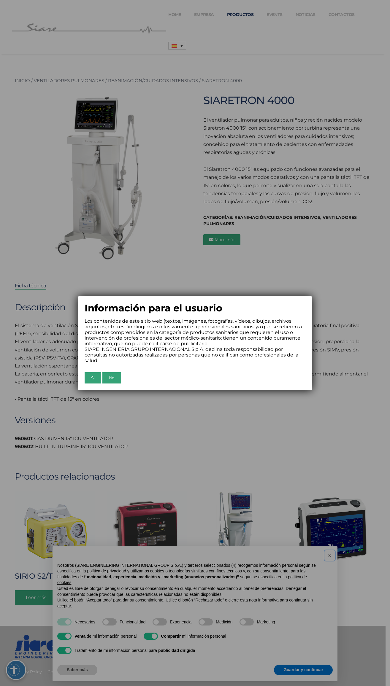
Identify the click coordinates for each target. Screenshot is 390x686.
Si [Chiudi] (93, 378)
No (112, 378)
